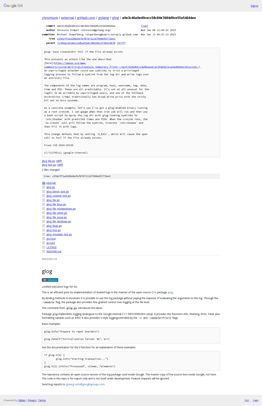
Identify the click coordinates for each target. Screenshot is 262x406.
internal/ (51, 183)
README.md (53, 251)
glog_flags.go (54, 225)
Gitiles (21, 400)
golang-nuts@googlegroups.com (85, 384)
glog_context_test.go (58, 195)
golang (103, 17)
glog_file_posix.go (56, 217)
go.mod (50, 238)
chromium (50, 17)
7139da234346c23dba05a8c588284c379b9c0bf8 (86, 43)
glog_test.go (49, 164)
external (67, 17)
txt (247, 400)
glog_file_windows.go (58, 221)
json (255, 400)
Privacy (32, 400)
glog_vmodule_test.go (59, 234)
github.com (86, 17)
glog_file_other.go (56, 213)
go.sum (50, 243)
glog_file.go (48, 161)
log (144, 26)
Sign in (254, 5)
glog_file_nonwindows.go (61, 208)
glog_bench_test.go (57, 191)
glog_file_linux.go (56, 204)
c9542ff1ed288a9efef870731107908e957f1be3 (86, 38)
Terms (42, 400)
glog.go (50, 187)
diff (121, 43)
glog (115, 17)
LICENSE (51, 247)
